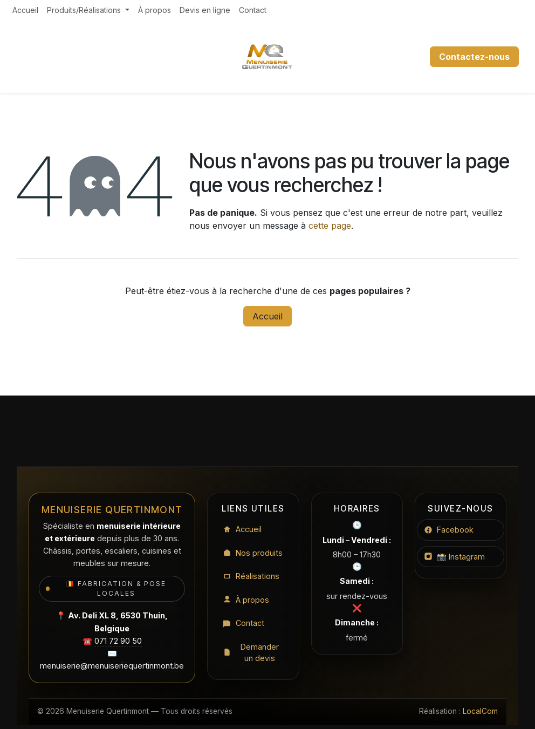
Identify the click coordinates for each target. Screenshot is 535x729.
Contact (243, 623)
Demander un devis (251, 652)
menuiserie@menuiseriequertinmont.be (112, 665)
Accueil (267, 316)
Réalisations (251, 576)
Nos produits (253, 552)
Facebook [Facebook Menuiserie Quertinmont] (449, 529)
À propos (246, 599)
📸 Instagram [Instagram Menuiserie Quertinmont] (454, 556)
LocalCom (480, 711)
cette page (329, 225)
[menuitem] (25, 10)
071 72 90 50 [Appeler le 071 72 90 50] (118, 640)
